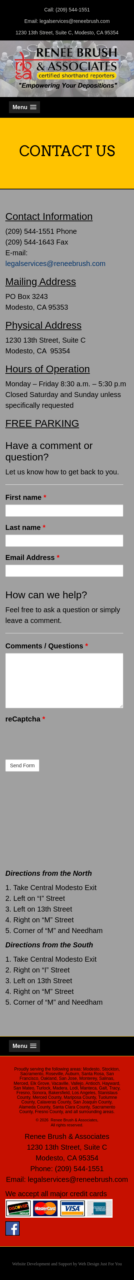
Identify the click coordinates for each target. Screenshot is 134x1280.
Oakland (49, 1078)
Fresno (23, 1092)
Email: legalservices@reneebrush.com (67, 21)
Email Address (32, 557)
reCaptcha (25, 719)
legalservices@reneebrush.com (55, 263)
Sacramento (31, 1073)
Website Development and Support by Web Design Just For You (67, 1263)
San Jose (68, 1078)
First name (25, 497)
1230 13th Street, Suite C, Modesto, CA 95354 (67, 32)
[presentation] (59, 740)
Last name (25, 527)
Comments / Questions (46, 646)
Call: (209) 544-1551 (67, 10)
